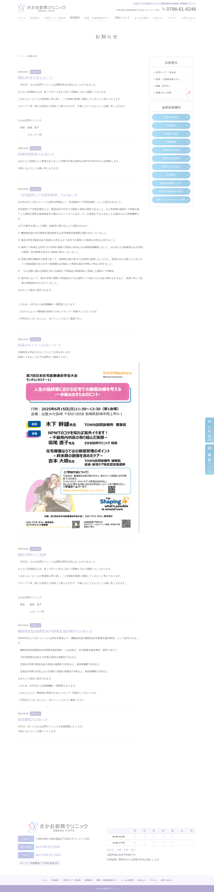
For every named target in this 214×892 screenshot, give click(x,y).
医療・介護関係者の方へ (97, 18)
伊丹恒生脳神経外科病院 (171, 195)
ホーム (21, 18)
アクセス (172, 18)
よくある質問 (141, 18)
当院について (122, 18)
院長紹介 (34, 18)
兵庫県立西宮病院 (170, 161)
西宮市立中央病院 (170, 170)
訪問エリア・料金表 (54, 18)
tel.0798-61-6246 (55, 846)
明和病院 (171, 178)
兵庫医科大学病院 (170, 152)
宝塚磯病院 (171, 144)
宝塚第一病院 (171, 135)
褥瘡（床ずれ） (164, 86)
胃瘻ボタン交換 (164, 93)
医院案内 (75, 18)
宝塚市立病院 (171, 118)
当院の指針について (209, 459)
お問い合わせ (209, 430)
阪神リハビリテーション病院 (171, 206)
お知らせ (158, 18)
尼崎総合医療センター (171, 187)
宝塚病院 (171, 126)
